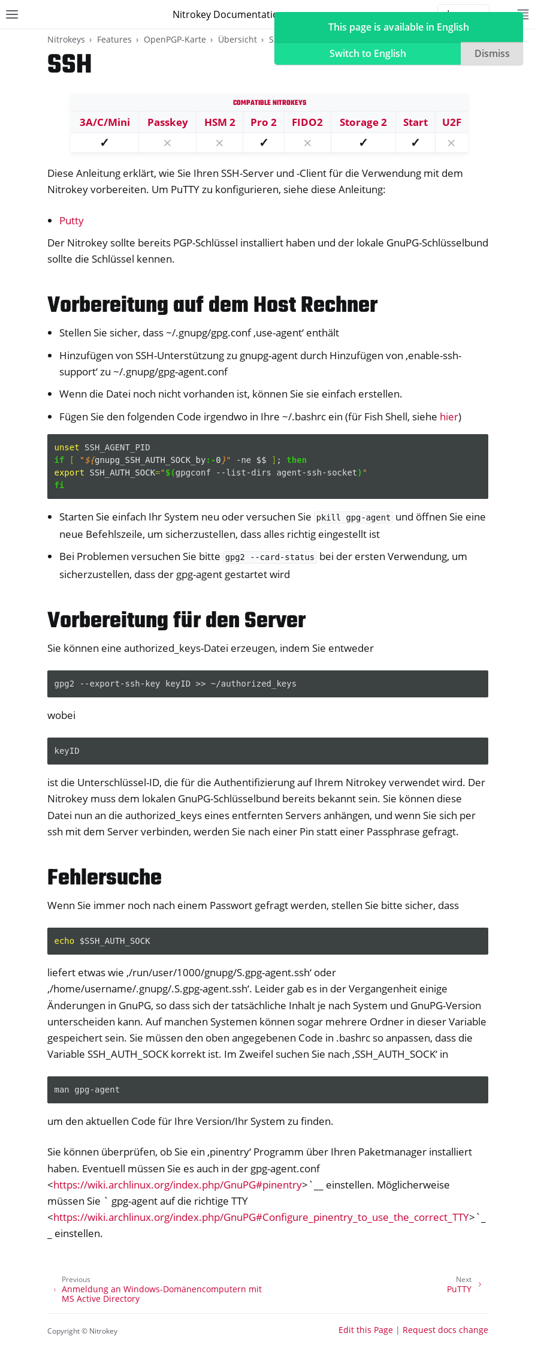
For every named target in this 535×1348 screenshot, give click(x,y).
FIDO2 (307, 122)
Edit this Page (365, 1329)
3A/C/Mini (105, 122)
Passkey (167, 122)
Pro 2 (263, 122)
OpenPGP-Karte (175, 39)
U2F (451, 122)
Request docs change (445, 1329)
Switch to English (368, 53)
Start (415, 122)
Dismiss (492, 53)
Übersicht (237, 39)
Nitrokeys (66, 39)
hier (449, 416)
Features (114, 39)
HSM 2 (219, 122)
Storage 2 (363, 122)
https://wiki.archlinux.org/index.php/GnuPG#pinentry (177, 1184)
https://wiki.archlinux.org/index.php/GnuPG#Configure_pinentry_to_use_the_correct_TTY (261, 1217)
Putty (71, 220)
